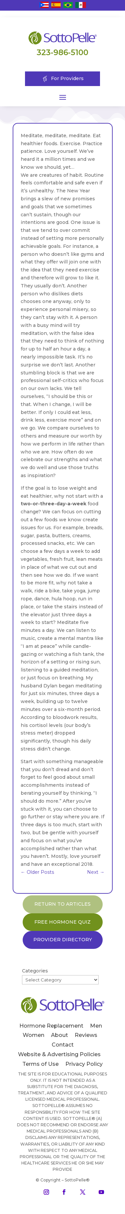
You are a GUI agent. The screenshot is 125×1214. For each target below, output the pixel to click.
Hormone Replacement (51, 1026)
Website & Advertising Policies (59, 1054)
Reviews (86, 1035)
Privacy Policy (84, 1064)
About (59, 1035)
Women (33, 1035)
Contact (63, 1045)
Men (96, 1026)
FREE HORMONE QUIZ (62, 922)
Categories (35, 971)
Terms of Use (40, 1064)
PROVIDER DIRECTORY (62, 940)
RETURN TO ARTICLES (62, 904)
